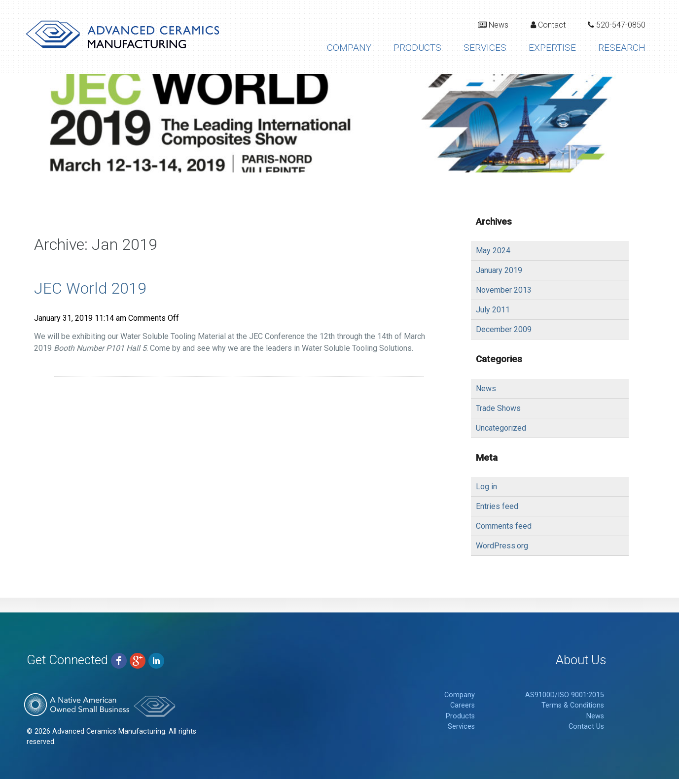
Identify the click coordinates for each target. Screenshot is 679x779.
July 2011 (493, 309)
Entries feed (497, 506)
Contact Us (586, 726)
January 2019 (499, 270)
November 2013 (504, 290)
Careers (462, 705)
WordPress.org (502, 545)
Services (485, 47)
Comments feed (504, 526)
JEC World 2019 (90, 288)
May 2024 (493, 250)
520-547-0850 (616, 25)
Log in (486, 486)
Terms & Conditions (572, 705)
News (493, 25)
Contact (548, 25)
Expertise (552, 47)
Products (417, 47)
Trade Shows (498, 408)
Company (349, 47)
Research (621, 47)
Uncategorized (501, 428)
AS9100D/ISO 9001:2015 (564, 695)
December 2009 (504, 329)
